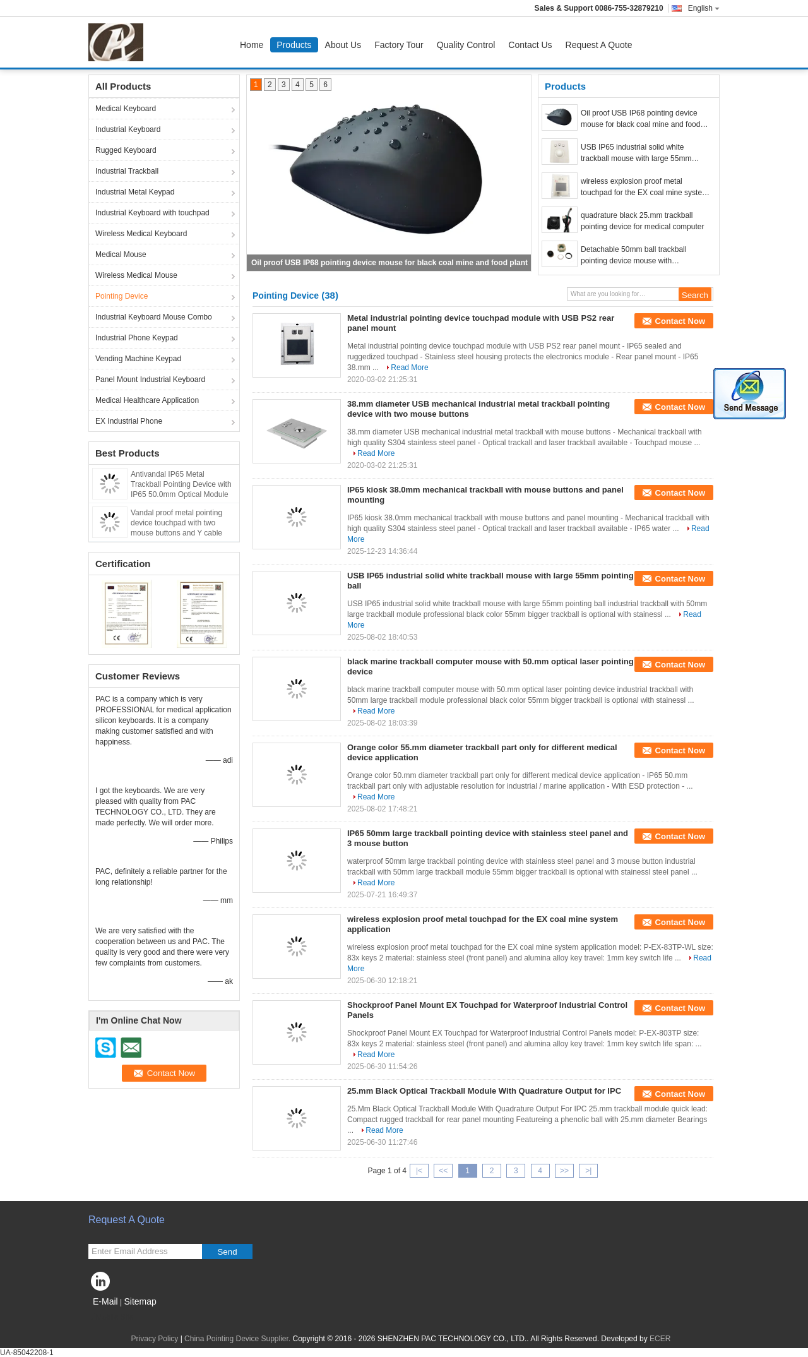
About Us (343, 45)
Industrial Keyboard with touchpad (152, 212)
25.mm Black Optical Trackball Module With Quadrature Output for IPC (484, 1091)
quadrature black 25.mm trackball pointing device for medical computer (642, 221)
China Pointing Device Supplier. (238, 1338)
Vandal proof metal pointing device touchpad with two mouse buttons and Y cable (176, 522)
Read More (409, 367)
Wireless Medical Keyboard (141, 233)
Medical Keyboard (125, 108)
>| (588, 1170)
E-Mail (105, 1301)
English (704, 8)
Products (293, 45)
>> (564, 1170)
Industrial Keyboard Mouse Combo (153, 317)
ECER (660, 1338)
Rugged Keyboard (126, 150)
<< (443, 1170)
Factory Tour (399, 45)
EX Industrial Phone (128, 421)
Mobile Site (110, 1317)
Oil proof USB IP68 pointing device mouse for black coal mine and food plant (389, 262)
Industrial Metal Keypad (134, 192)
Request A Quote (599, 45)
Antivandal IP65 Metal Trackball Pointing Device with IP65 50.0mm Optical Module (181, 484)
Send (227, 1252)
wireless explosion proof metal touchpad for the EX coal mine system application (644, 187)
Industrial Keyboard (127, 129)
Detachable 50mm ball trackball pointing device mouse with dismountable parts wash (633, 255)
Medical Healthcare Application (147, 400)
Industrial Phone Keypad (136, 337)
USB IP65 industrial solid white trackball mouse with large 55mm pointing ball (636, 153)
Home (251, 45)
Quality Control (466, 45)
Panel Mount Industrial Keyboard (150, 379)
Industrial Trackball (126, 171)
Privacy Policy (155, 1338)
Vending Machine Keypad (138, 358)
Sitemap (140, 1301)
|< (419, 1170)
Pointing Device (121, 296)
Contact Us (530, 45)
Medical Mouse (120, 254)
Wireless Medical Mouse (136, 275)
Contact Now (680, 321)
